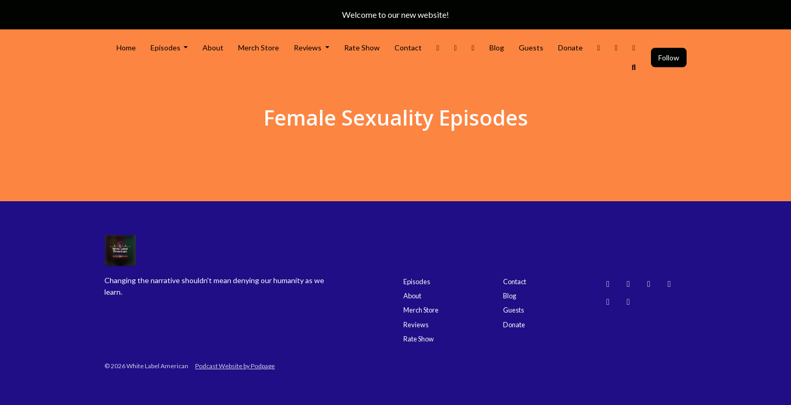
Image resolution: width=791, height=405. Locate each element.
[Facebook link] (473, 47)
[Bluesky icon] (608, 284)
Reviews (308, 47)
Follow (668, 57)
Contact (408, 47)
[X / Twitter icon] (628, 301)
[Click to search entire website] (634, 67)
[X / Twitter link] (438, 47)
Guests (531, 47)
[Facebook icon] (608, 301)
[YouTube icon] (649, 284)
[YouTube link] (616, 47)
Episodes (166, 47)
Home (126, 47)
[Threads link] (599, 47)
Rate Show (362, 47)
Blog (496, 47)
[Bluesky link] (634, 47)
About (212, 47)
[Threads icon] (669, 284)
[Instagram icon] (628, 284)
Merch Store (258, 47)
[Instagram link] (456, 47)
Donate (570, 47)
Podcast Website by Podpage (235, 366)
